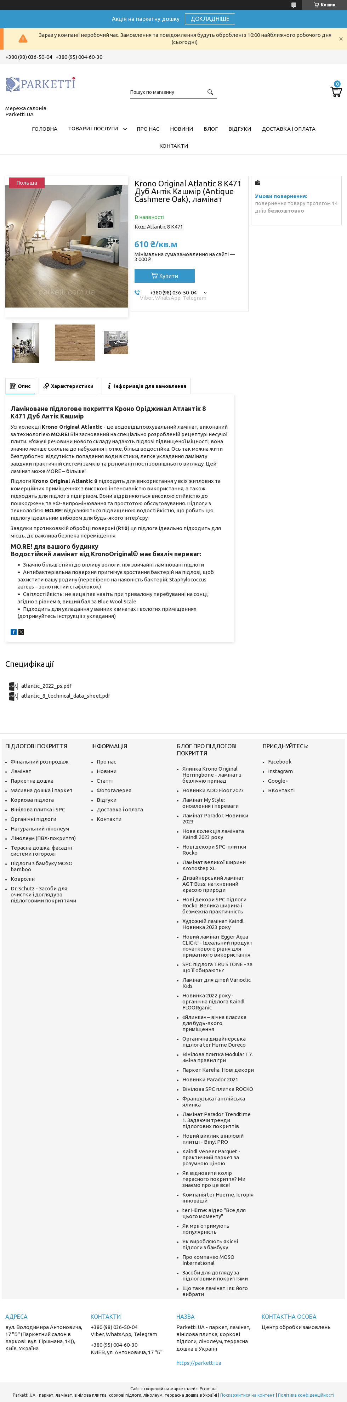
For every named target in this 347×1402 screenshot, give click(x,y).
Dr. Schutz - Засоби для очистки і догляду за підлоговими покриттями (43, 894)
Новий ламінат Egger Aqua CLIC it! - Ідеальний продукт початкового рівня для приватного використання (217, 946)
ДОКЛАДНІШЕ (209, 19)
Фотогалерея (114, 790)
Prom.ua (208, 1388)
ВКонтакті (281, 790)
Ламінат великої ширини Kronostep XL (214, 865)
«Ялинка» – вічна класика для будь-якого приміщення (214, 1023)
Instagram (280, 771)
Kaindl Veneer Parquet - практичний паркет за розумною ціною (211, 1157)
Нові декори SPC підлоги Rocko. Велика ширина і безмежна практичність (214, 905)
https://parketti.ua (198, 1363)
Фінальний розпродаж (39, 762)
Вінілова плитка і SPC (38, 809)
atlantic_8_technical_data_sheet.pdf (65, 696)
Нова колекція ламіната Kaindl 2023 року (213, 834)
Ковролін (23, 879)
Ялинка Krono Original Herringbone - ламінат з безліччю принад (211, 775)
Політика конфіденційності (306, 1395)
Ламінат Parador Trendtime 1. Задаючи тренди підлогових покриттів (216, 1120)
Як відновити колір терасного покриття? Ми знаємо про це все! (213, 1179)
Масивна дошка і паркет (42, 790)
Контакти (173, 146)
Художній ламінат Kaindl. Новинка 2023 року (213, 924)
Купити (168, 276)
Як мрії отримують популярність (205, 1229)
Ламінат (21, 771)
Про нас (148, 129)
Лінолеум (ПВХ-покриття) (43, 838)
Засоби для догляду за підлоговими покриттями (215, 1275)
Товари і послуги (93, 128)
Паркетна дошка (32, 781)
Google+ (278, 781)
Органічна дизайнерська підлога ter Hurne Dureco (214, 1042)
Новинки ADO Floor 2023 (213, 790)
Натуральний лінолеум (40, 829)
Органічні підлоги (33, 819)
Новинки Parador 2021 (210, 1079)
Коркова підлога (32, 800)
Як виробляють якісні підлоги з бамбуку (210, 1244)
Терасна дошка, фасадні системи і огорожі (41, 851)
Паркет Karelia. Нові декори (218, 1070)
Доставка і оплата (288, 129)
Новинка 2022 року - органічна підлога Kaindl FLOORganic (213, 1001)
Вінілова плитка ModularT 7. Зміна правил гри (217, 1057)
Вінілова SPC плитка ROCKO (217, 1089)
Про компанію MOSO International (208, 1260)
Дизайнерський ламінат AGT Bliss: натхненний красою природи (213, 884)
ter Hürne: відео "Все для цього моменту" (214, 1213)
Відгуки (239, 129)
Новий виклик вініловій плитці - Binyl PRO (213, 1139)
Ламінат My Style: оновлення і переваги (210, 803)
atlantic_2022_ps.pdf (46, 686)
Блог (211, 129)
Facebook (279, 762)
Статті (105, 781)
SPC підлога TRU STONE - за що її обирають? (217, 967)
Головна (44, 129)
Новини (181, 129)
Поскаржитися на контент (247, 1395)
